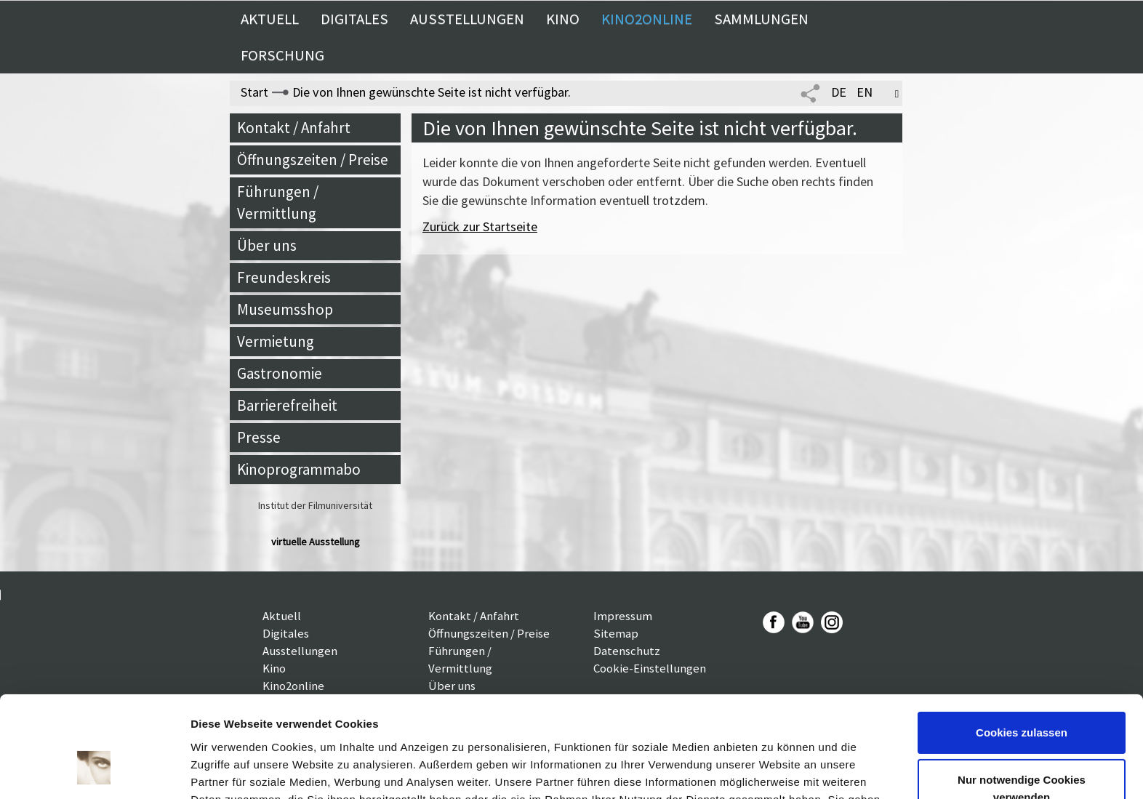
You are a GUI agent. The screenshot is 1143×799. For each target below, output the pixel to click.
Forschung (282, 55)
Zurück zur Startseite (479, 226)
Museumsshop (285, 309)
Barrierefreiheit (287, 405)
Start (254, 92)
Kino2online (646, 18)
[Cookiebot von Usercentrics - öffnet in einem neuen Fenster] (94, 771)
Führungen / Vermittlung (277, 202)
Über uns (267, 245)
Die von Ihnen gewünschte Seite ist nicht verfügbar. (431, 92)
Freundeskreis (284, 277)
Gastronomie (279, 373)
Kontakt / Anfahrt (293, 127)
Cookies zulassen (1021, 646)
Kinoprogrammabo (299, 469)
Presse (259, 437)
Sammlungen (761, 18)
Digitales (354, 18)
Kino (562, 18)
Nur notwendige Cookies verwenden (1022, 702)
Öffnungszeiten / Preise (312, 159)
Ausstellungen (467, 18)
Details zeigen (227, 770)
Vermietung (275, 341)
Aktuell (270, 18)
